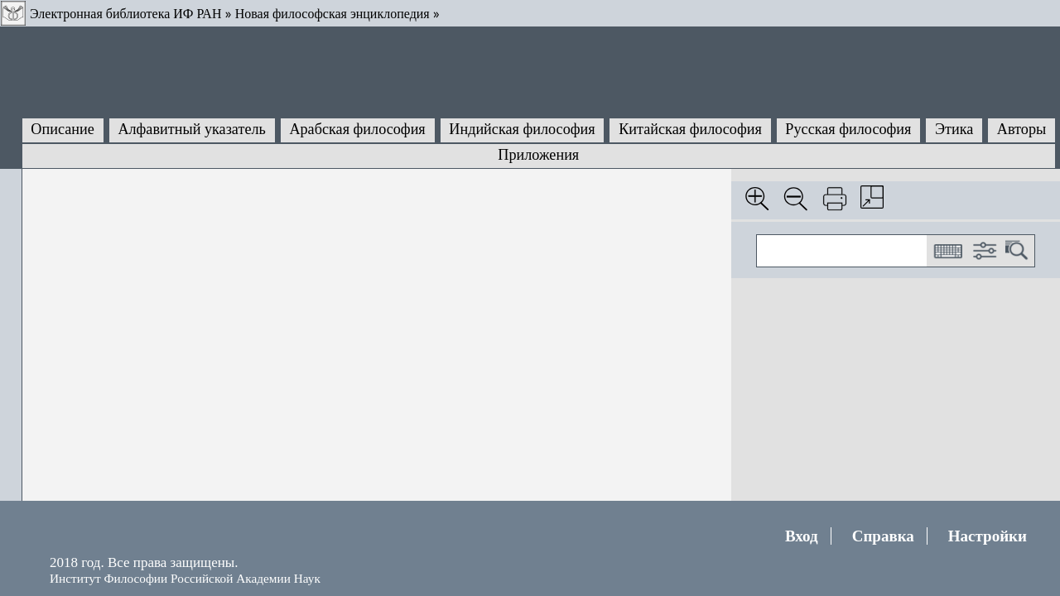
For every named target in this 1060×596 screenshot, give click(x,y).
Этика (954, 129)
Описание (62, 129)
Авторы (1021, 129)
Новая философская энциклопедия (332, 14)
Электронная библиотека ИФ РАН (125, 14)
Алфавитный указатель (191, 129)
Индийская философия (522, 129)
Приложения (538, 155)
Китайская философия (690, 129)
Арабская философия (357, 129)
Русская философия (848, 129)
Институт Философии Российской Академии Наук (185, 578)
